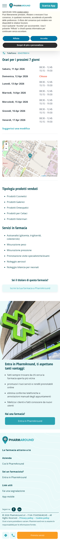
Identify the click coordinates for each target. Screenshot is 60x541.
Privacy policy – (27, 518)
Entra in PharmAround (14, 477)
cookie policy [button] (22, 12)
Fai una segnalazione (13, 490)
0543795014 (23, 53)
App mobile (8, 496)
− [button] (6, 149)
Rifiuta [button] (16, 38)
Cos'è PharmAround (13, 463)
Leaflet (43, 176)
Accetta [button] (44, 38)
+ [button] (6, 144)
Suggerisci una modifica (16, 128)
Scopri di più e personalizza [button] (30, 45)
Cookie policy (42, 518)
